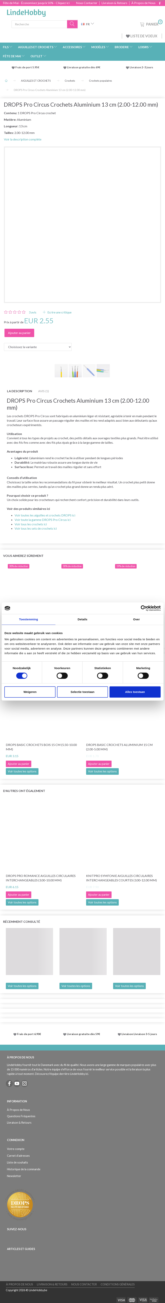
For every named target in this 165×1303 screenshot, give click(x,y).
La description (19, 391)
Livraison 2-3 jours (141, 67)
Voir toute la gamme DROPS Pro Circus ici (43, 519)
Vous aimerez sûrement (23, 555)
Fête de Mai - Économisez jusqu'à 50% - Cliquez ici (36, 3)
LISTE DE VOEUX (142, 36)
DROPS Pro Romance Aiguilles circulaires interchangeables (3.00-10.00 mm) (41, 878)
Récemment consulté (21, 921)
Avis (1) (43, 391)
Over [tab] (136, 619)
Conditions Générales (118, 1284)
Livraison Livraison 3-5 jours (139, 1034)
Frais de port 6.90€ (29, 1034)
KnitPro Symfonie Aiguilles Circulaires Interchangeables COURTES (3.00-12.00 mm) (121, 878)
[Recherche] (72, 24)
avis (32, 312)
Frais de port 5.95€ (27, 67)
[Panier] (151, 24)
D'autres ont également (24, 791)
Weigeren (30, 691)
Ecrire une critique (59, 312)
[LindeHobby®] (26, 12)
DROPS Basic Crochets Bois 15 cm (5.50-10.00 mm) (41, 747)
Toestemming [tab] (28, 619)
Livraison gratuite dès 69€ (84, 67)
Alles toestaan (135, 691)
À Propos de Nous (143, 3)
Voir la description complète (22, 139)
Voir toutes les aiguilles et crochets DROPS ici (45, 515)
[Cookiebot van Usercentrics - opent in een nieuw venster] (144, 608)
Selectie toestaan (82, 691)
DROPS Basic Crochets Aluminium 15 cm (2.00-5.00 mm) (119, 747)
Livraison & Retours (114, 3)
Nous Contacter (86, 3)
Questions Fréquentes (21, 1116)
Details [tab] (82, 619)
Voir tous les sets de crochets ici (36, 528)
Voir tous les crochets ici (31, 524)
